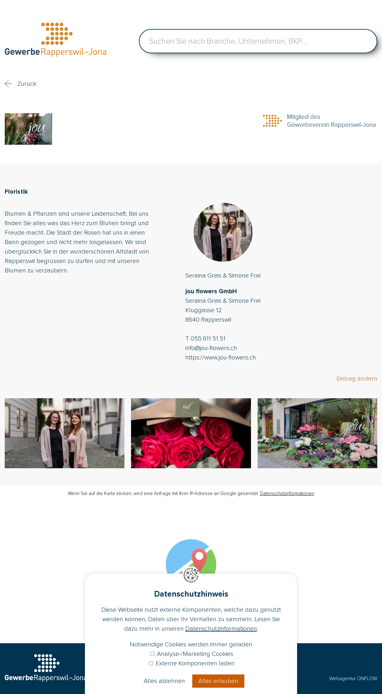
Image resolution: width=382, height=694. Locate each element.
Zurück (26, 84)
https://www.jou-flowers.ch (220, 357)
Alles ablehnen (164, 681)
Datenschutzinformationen (287, 493)
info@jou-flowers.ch (211, 348)
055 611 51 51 (208, 338)
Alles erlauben (218, 681)
